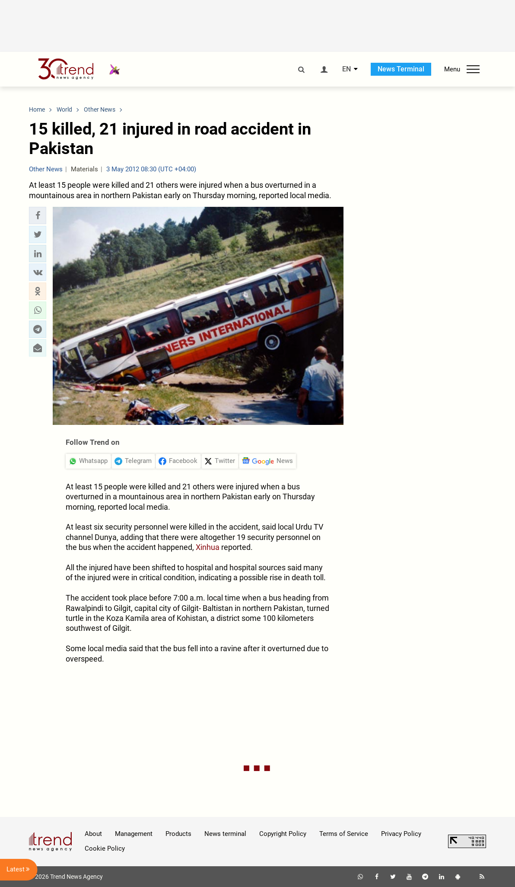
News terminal (225, 834)
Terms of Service (343, 834)
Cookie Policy (105, 848)
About (93, 834)
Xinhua (207, 547)
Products (178, 834)
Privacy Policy (401, 834)
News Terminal (401, 69)
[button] (38, 215)
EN (346, 69)
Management (134, 834)
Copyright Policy (282, 834)
